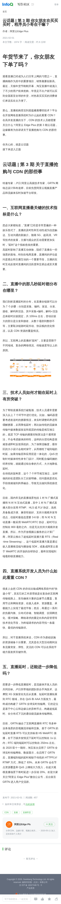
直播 (16, 812)
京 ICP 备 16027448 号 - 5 (30, 885)
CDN (6, 812)
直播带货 (27, 812)
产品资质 (30, 888)
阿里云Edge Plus (19, 31)
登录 (56, 4)
